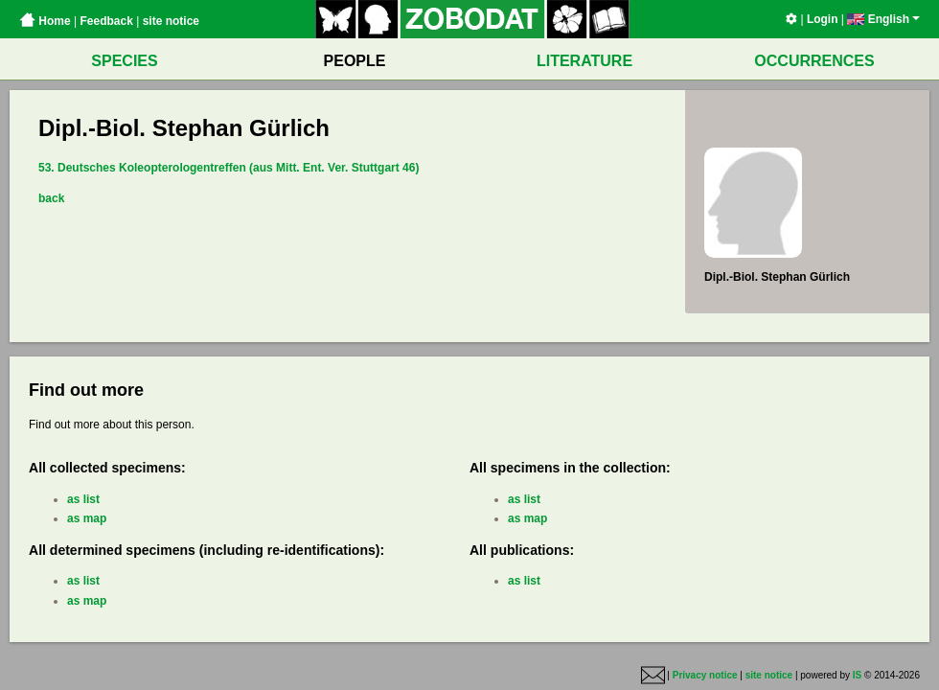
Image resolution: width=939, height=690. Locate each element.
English (883, 19)
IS (857, 675)
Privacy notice (705, 675)
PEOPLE (355, 61)
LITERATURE (584, 61)
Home (45, 21)
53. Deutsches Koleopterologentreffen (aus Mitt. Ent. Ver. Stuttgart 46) (228, 167)
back (51, 198)
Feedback (106, 21)
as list (83, 499)
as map (86, 518)
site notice (171, 21)
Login (822, 19)
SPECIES (124, 61)
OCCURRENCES (814, 61)
